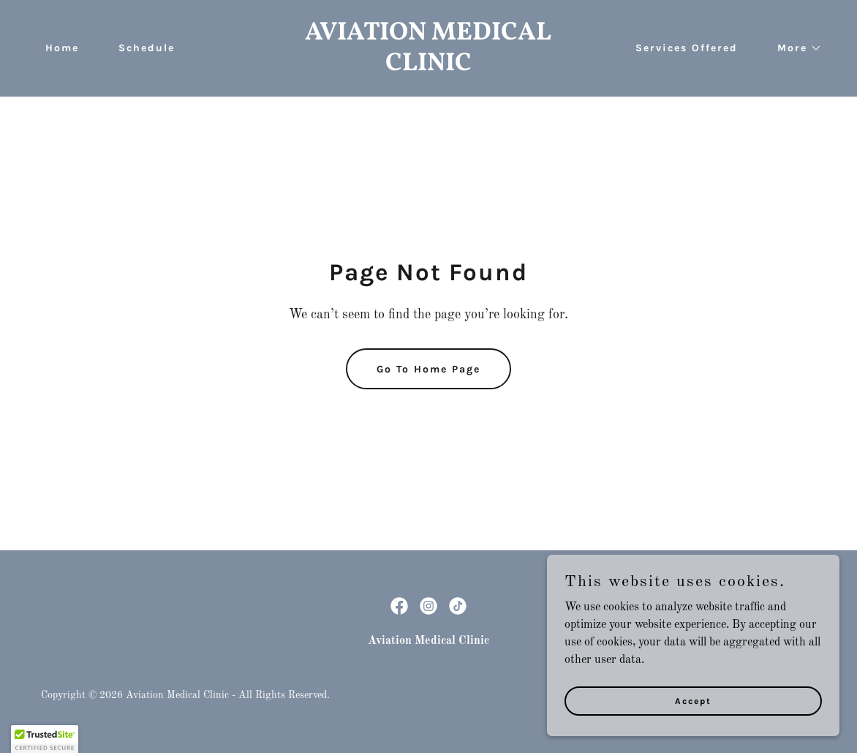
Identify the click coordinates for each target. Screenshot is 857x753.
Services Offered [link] (686, 48)
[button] (794, 48)
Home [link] (62, 48)
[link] (429, 67)
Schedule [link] (146, 48)
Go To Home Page (428, 369)
